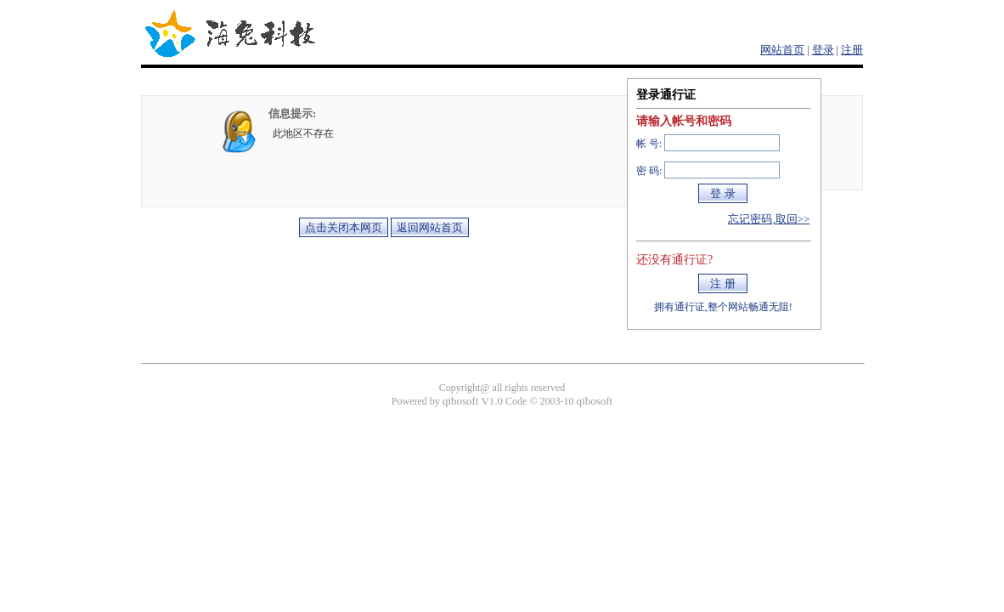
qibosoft (595, 400)
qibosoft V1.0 (473, 400)
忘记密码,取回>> (768, 218)
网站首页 (782, 49)
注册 (852, 49)
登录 (823, 49)
